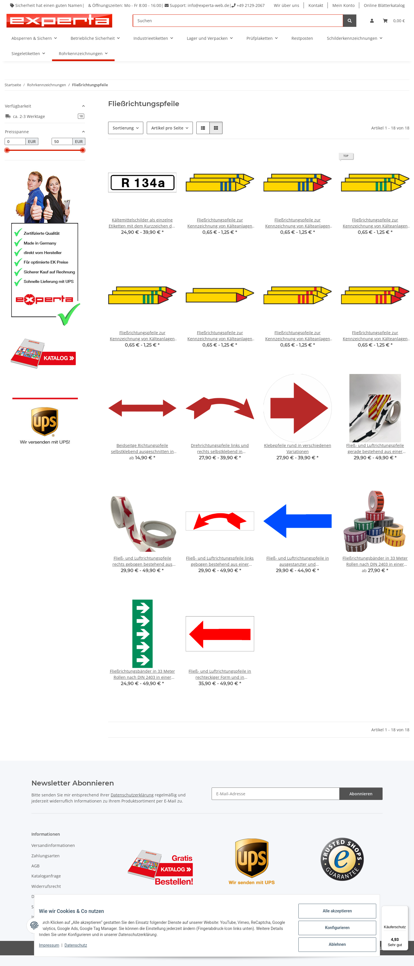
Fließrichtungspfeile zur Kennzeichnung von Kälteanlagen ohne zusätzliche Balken (219, 346)
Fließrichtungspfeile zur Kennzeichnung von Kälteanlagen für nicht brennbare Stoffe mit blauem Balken (219, 234)
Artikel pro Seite (167, 138)
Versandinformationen (53, 856)
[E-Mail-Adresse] (276, 804)
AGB (35, 876)
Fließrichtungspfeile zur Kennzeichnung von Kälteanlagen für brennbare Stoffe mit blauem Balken (297, 234)
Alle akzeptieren (332, 915)
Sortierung (123, 138)
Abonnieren (360, 804)
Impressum (54, 948)
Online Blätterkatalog (294, 16)
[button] (372, 31)
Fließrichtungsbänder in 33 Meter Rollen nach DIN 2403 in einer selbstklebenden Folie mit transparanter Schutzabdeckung (375, 572)
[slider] (6, 160)
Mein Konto (344, 5)
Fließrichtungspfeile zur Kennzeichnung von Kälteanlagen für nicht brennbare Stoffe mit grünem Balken (375, 234)
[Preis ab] (15, 152)
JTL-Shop (384, 958)
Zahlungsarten (45, 866)
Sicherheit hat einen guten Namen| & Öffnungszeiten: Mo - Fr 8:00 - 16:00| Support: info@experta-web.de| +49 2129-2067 (133, 8)
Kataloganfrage (46, 886)
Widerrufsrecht (46, 897)
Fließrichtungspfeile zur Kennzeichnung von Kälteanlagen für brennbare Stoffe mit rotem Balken (375, 346)
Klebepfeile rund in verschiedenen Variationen (297, 459)
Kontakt (316, 5)
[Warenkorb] (393, 31)
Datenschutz (80, 948)
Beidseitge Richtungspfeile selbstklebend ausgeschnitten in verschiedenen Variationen (142, 459)
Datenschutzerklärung (132, 805)
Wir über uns (287, 5)
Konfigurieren (332, 930)
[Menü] (404, 909)
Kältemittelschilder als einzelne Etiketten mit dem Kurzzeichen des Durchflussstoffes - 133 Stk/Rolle (142, 234)
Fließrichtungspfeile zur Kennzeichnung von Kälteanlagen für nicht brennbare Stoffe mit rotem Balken (297, 346)
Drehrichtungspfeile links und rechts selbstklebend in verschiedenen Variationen (220, 459)
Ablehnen (332, 945)
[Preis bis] (62, 152)
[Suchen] (238, 31)
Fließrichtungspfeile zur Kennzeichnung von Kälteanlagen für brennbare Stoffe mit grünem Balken (142, 346)
